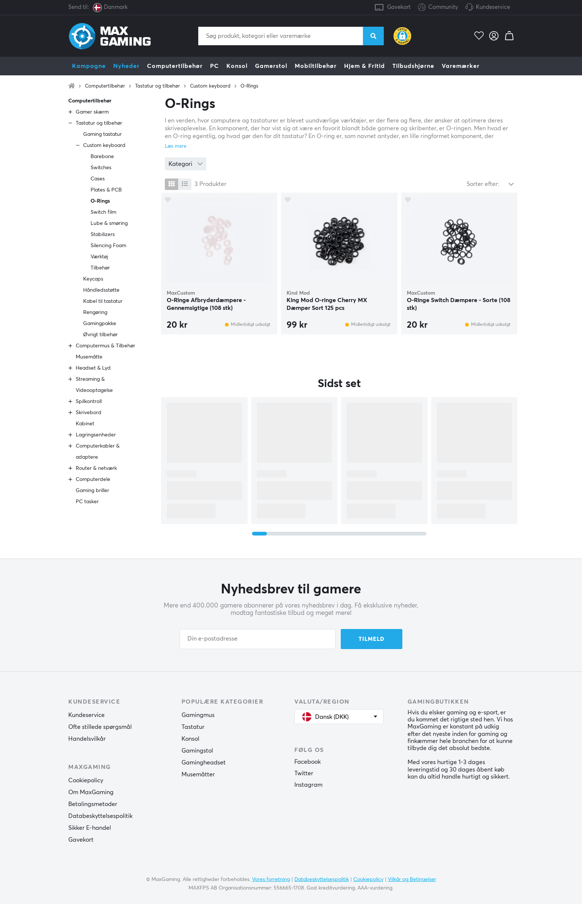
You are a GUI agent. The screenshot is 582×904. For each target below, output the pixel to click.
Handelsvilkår (87, 739)
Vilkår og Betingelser (412, 879)
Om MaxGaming (91, 792)
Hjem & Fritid (364, 66)
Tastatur (193, 727)
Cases (98, 178)
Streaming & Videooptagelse (94, 385)
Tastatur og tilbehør (157, 86)
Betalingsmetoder (92, 804)
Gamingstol (197, 751)
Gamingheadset (204, 763)
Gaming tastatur (102, 134)
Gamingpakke (99, 323)
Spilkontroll (89, 401)
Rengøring (95, 312)
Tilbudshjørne (413, 66)
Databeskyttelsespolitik (100, 816)
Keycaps (93, 279)
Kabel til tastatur (102, 301)
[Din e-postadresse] (258, 639)
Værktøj (99, 256)
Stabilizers (103, 234)
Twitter (303, 773)
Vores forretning (271, 879)
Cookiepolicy (85, 780)
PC (214, 66)
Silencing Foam (108, 245)
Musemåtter (198, 774)
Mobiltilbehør (316, 66)
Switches (101, 167)
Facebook (307, 762)
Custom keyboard (210, 86)
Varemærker (461, 66)
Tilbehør (100, 268)
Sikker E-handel (89, 828)
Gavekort (399, 7)
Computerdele (93, 479)
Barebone (102, 156)
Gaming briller (92, 490)
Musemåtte (89, 357)
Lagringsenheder (96, 435)
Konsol (237, 66)
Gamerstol (271, 66)
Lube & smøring (109, 223)
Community (438, 7)
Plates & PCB (106, 190)
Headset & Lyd (93, 368)
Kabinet (85, 423)
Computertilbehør (175, 66)
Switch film (103, 212)
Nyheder (126, 66)
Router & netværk (96, 468)
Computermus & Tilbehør (105, 345)
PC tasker (87, 501)
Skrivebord (88, 412)
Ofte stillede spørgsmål (100, 727)
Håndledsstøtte (101, 290)
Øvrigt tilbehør (100, 334)
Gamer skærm (92, 112)
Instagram (308, 785)
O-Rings (249, 86)
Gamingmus (198, 715)
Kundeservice (493, 7)
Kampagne (89, 66)
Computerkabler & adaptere (98, 451)
